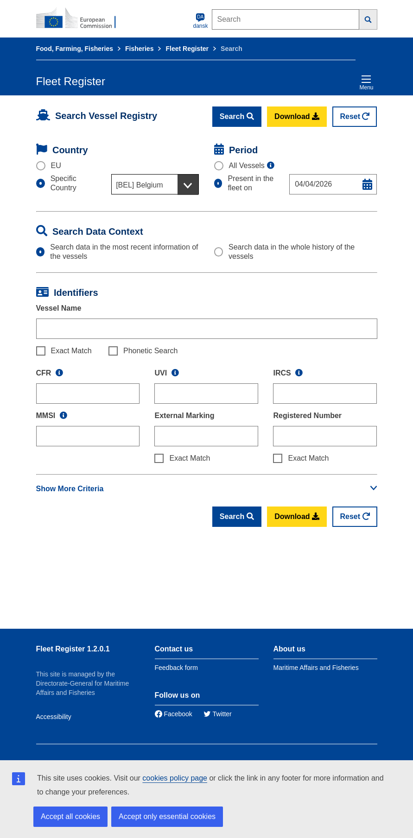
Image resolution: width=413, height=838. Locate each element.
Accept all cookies (70, 816)
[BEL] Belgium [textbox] (139, 185)
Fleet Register (187, 48)
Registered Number (307, 415)
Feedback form (176, 667)
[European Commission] (81, 18)
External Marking (184, 415)
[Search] (368, 19)
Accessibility (53, 716)
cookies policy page (174, 778)
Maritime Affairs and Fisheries (316, 667)
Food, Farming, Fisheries (74, 48)
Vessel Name (59, 308)
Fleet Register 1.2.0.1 (73, 649)
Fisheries (139, 48)
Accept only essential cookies (167, 816)
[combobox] (155, 184)
